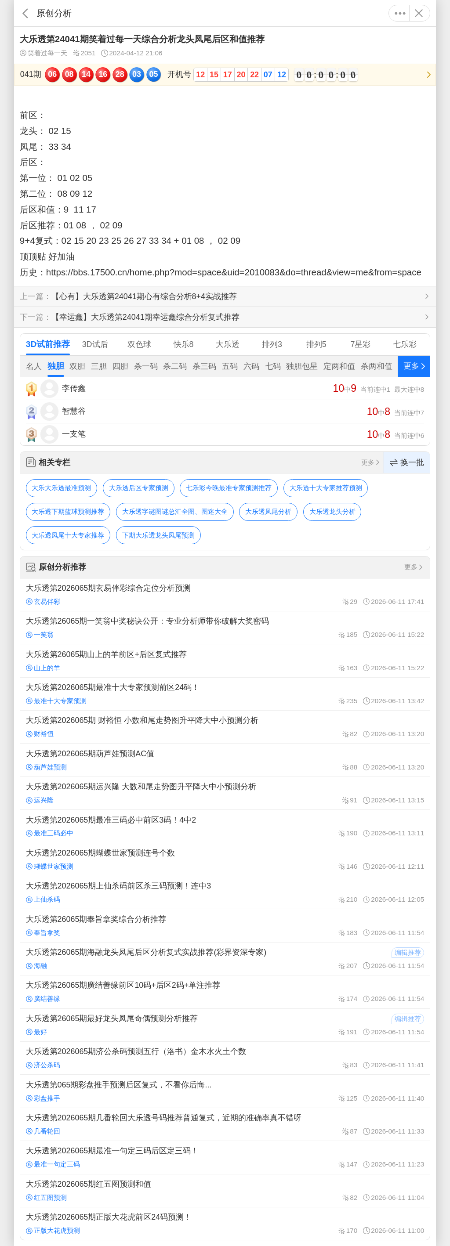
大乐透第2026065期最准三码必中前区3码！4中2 (225, 826)
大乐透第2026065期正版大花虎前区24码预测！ (225, 1223)
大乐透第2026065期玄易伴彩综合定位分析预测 (225, 594)
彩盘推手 (43, 1098)
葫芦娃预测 (46, 767)
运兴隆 (40, 800)
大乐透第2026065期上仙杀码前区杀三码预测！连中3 (225, 892)
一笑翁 (40, 634)
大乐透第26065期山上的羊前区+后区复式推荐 (225, 660)
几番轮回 (43, 1131)
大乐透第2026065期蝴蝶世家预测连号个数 (225, 859)
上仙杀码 (43, 899)
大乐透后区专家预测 (138, 487)
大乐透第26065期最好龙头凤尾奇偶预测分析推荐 (225, 1025)
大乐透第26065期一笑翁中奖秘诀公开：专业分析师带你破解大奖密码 (225, 627)
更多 (400, 13)
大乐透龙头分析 (332, 511)
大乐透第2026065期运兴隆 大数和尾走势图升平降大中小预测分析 (225, 793)
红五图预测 (46, 1197)
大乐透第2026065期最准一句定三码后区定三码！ (225, 1157)
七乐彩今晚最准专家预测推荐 (229, 487)
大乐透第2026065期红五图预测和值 (225, 1190)
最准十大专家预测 (56, 700)
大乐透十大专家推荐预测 (326, 487)
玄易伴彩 (43, 601)
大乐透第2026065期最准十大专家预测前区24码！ (225, 694)
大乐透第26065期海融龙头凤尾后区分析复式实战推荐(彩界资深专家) (225, 959)
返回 (25, 13)
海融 (36, 965)
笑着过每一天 (43, 53)
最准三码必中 (49, 833)
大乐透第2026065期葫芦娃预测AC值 (225, 760)
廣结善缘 (43, 998)
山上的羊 (43, 668)
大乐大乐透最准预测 (61, 487)
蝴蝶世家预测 (49, 866)
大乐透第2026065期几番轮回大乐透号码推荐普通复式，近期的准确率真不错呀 (225, 1124)
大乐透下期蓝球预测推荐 (68, 511)
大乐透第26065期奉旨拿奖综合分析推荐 (225, 925)
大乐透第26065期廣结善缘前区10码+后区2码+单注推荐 (225, 991)
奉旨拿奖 (43, 932)
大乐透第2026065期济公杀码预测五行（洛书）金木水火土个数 (225, 1058)
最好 (36, 1032)
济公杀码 (43, 1065)
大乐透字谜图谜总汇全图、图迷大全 (175, 511)
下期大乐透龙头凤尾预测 (158, 535)
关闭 (419, 13)
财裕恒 (40, 733)
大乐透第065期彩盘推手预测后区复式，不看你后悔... (225, 1091)
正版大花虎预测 (53, 1230)
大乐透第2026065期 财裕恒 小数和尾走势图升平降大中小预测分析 (225, 727)
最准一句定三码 (53, 1164)
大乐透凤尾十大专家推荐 (68, 535)
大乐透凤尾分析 (268, 511)
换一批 (407, 462)
